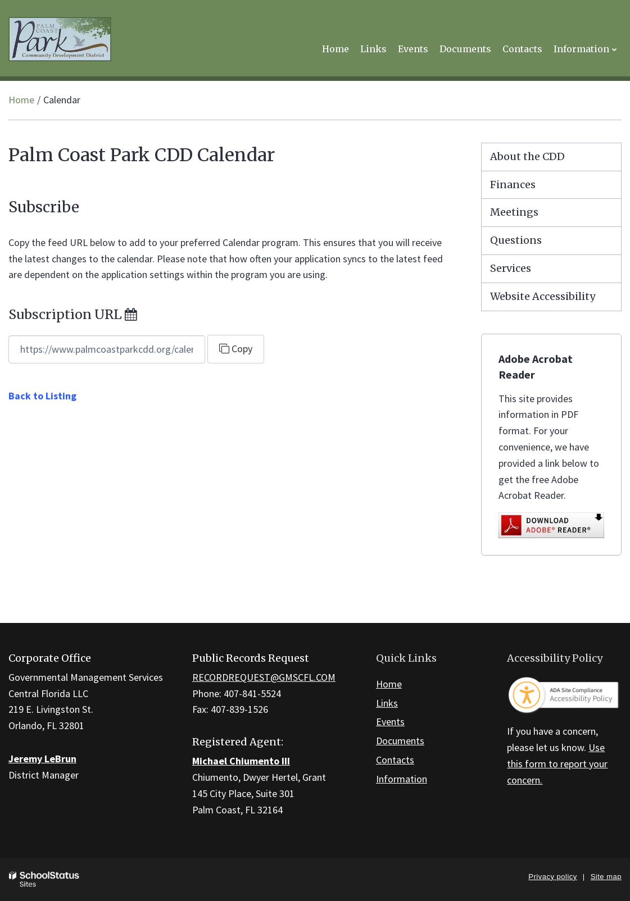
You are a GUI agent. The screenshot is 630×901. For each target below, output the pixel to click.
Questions (516, 240)
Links (387, 703)
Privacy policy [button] (552, 876)
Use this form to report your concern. (557, 763)
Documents (400, 740)
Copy (235, 348)
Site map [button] (606, 876)
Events (390, 721)
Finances (513, 184)
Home (21, 99)
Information (401, 778)
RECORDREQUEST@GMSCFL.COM (264, 677)
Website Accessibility (542, 296)
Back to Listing (42, 395)
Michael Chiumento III (241, 760)
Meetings (514, 212)
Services (510, 268)
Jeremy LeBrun (42, 758)
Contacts (395, 759)
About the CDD (527, 156)
